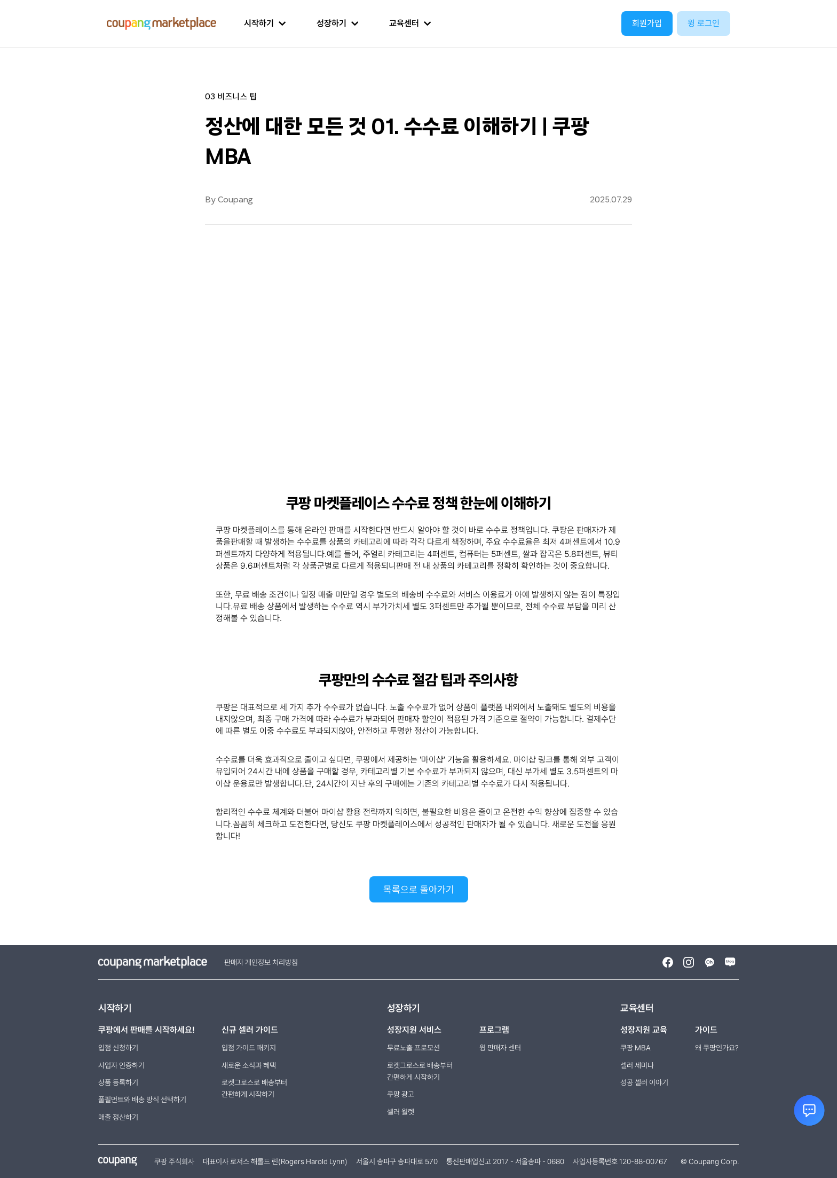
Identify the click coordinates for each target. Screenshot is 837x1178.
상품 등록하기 (118, 1082)
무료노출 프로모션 (413, 1047)
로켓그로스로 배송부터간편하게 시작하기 (254, 1088)
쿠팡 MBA (635, 1047)
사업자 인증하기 (121, 1065)
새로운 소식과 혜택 (249, 1065)
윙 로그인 (704, 23)
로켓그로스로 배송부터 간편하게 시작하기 (420, 1071)
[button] (264, 23)
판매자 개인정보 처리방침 (261, 962)
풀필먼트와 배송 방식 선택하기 (142, 1099)
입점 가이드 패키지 (249, 1047)
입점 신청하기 (118, 1047)
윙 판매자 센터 (500, 1047)
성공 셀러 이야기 (644, 1082)
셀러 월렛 (400, 1112)
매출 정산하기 (118, 1117)
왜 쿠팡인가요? (717, 1047)
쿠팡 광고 (400, 1094)
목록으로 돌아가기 (418, 889)
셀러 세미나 (637, 1065)
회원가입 (647, 23)
